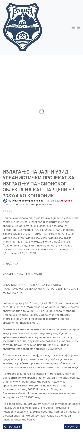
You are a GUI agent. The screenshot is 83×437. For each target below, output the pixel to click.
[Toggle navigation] (78, 27)
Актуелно (66, 200)
